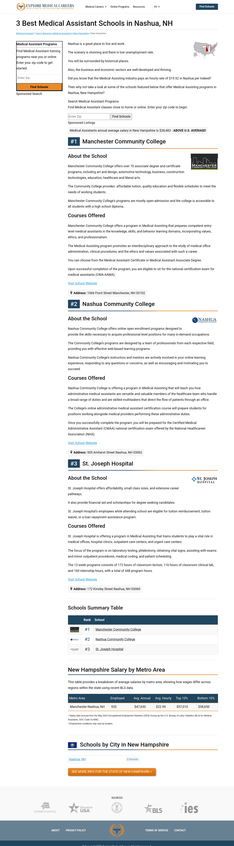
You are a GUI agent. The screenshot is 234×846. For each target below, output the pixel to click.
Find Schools (206, 6)
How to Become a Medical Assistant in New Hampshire (62, 33)
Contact (180, 830)
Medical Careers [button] (96, 6)
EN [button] (157, 6)
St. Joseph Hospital (109, 649)
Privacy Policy (76, 830)
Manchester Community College (118, 629)
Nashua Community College (115, 639)
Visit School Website (82, 283)
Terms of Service (156, 830)
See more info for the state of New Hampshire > (112, 771)
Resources (139, 6)
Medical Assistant (25, 33)
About (55, 830)
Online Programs (119, 6)
